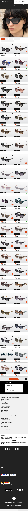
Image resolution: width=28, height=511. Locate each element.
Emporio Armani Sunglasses (6, 404)
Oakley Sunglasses (4, 400)
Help (13, 467)
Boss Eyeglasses (4, 427)
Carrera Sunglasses (4, 403)
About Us (13, 457)
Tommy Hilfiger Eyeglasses (6, 429)
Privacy (16, 505)
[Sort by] (7, 41)
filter (2, 39)
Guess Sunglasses (4, 410)
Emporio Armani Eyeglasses (6, 422)
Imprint (19, 505)
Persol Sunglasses (4, 402)
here (3, 443)
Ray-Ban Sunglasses (5, 399)
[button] (7, 2)
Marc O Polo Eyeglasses (5, 419)
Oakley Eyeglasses (4, 418)
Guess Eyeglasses (4, 423)
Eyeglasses (13, 8)
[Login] (14, 5)
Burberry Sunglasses (5, 408)
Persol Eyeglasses (4, 425)
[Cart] (23, 5)
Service (13, 462)
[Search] (4, 5)
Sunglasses (4, 8)
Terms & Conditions (10, 505)
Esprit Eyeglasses (4, 426)
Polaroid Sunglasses (5, 407)
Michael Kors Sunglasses (5, 406)
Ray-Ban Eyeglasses (5, 416)
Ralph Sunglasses (4, 411)
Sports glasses (23, 8)
